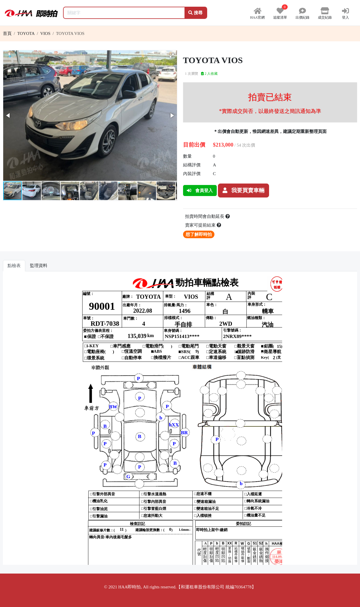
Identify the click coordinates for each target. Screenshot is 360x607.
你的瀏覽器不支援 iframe (180, 420)
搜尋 (195, 12)
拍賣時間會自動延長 (207, 216)
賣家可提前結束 (203, 225)
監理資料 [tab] (38, 265)
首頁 (7, 33)
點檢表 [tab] (14, 265)
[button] (171, 55)
